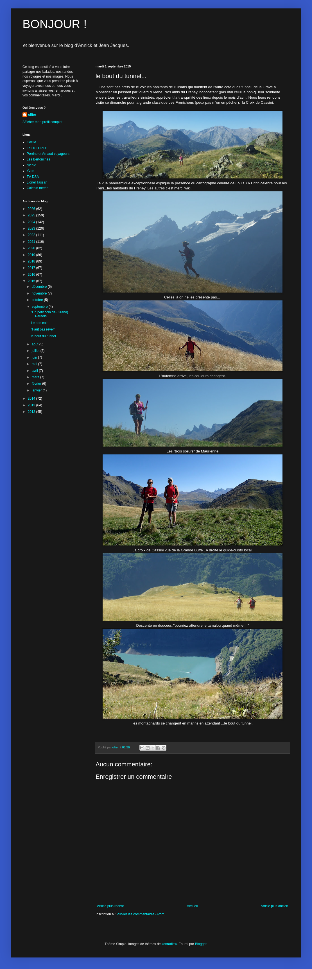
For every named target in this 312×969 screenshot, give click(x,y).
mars (36, 377)
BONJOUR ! (54, 24)
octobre (38, 300)
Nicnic (31, 165)
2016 (32, 275)
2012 (32, 412)
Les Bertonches (38, 159)
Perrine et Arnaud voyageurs (48, 154)
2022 (32, 235)
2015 (32, 281)
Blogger (201, 944)
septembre (40, 307)
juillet (36, 351)
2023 (32, 228)
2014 (32, 398)
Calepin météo (37, 188)
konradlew (169, 944)
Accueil (192, 906)
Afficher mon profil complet (42, 122)
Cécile (31, 142)
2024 (32, 222)
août (35, 344)
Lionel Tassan (37, 182)
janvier (37, 390)
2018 (32, 261)
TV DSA (33, 177)
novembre (40, 293)
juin (35, 357)
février (37, 384)
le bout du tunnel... (45, 336)
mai (35, 364)
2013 (32, 405)
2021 (32, 242)
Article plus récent (110, 906)
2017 (32, 268)
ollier (32, 115)
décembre (40, 287)
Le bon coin (39, 323)
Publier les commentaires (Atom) (141, 914)
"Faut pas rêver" (43, 329)
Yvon (30, 171)
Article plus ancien (274, 906)
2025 (32, 215)
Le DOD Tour (36, 148)
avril (35, 371)
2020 (32, 248)
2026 (32, 209)
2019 (32, 255)
